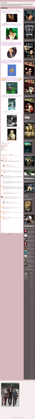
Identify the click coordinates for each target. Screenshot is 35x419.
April (31, 371)
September (32, 366)
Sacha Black (4, 148)
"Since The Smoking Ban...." (27, 268)
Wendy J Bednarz (5, 213)
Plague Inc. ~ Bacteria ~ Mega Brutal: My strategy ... (32, 300)
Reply (3, 162)
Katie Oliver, (4, 150)
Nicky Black (7, 145)
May (31, 370)
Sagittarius (11, 155)
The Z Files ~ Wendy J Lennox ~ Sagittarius (32, 357)
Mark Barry (6, 150)
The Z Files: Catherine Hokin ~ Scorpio (32, 348)
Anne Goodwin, (3, 144)
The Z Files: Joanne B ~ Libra (32, 336)
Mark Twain (8, 155)
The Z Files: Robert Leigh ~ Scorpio (32, 322)
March (32, 372)
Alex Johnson (6, 144)
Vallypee (4, 175)
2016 (31, 282)
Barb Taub (4, 147)
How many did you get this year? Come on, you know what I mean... (30, 251)
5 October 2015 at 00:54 (14, 196)
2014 (31, 376)
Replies (4, 200)
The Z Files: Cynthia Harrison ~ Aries (32, 353)
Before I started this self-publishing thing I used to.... (30, 259)
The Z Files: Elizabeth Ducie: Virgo (32, 340)
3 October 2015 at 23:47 (10, 165)
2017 (31, 281)
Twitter (11, 96)
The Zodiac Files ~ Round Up (32, 290)
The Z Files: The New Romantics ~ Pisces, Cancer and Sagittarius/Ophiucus (30, 264)
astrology (4, 155)
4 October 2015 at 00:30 (7, 175)
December (32, 284)
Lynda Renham (7, 146)
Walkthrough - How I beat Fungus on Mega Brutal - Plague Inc (30, 230)
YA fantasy (4, 156)
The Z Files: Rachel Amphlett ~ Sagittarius (32, 327)
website (15, 96)
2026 (31, 273)
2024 (31, 275)
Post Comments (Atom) (13, 234)
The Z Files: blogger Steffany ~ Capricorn (32, 308)
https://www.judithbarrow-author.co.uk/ (7, 196)
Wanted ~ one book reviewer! (32, 304)
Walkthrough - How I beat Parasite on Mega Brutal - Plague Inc (30, 243)
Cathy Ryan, (4, 146)
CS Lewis (6, 155)
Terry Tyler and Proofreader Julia (7, 143)
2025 (31, 274)
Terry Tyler (4, 2)
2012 (31, 378)
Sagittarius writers (14, 155)
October (32, 287)
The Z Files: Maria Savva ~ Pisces (32, 332)
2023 (31, 276)
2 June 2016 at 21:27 (7, 211)
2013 (31, 377)
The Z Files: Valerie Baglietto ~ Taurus (32, 295)
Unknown (4, 211)
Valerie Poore (4, 149)
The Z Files (17, 155)
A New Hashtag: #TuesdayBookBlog (32, 313)
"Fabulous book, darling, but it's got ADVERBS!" (30, 235)
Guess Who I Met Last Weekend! (32, 344)
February (32, 373)
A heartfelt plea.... (29, 247)
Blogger (21, 417)
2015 (31, 283)
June (31, 369)
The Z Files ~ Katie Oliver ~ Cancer (32, 362)
